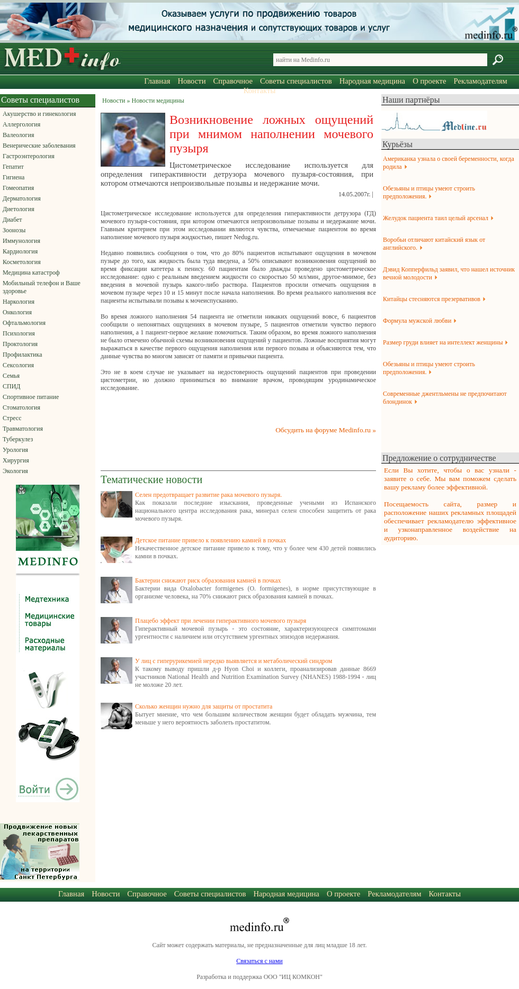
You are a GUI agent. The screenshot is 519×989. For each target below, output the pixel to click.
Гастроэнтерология (29, 156)
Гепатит (13, 166)
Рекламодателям (480, 81)
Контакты (260, 90)
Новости (191, 81)
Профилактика (22, 354)
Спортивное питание (31, 397)
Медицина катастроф (31, 272)
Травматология (23, 428)
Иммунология (21, 240)
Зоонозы (14, 230)
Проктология (20, 344)
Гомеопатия (18, 188)
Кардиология (20, 251)
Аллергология (21, 124)
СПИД (12, 386)
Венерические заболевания (39, 145)
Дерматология (22, 198)
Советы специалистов (296, 81)
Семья (11, 375)
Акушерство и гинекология (39, 113)
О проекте (429, 81)
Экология (15, 471)
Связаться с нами (259, 961)
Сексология (18, 365)
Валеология (18, 135)
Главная (157, 81)
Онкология (17, 312)
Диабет (12, 219)
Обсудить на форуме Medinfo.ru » (325, 430)
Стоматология (21, 407)
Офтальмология (24, 322)
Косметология (22, 262)
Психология (19, 333)
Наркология (18, 301)
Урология (15, 449)
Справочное (233, 81)
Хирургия (16, 460)
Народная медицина (372, 81)
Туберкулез (18, 439)
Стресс (12, 418)
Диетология (18, 209)
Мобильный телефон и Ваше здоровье (41, 287)
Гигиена (13, 177)
